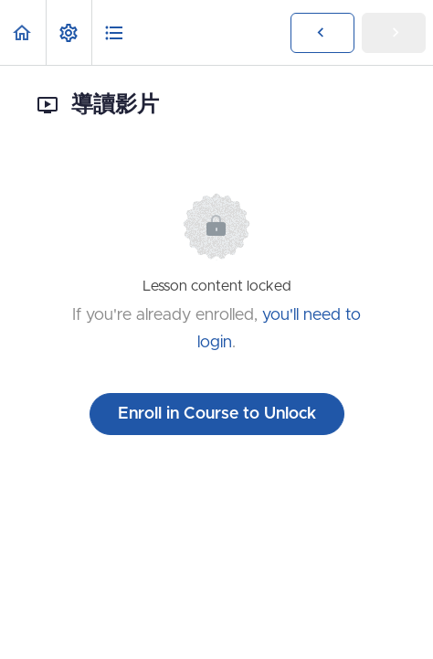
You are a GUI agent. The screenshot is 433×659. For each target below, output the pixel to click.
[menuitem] (68, 32)
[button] (23, 32)
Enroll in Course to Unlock (217, 414)
